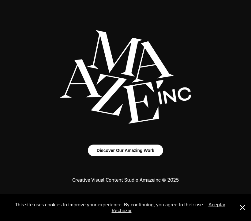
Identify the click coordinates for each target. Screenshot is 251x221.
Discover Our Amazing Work (125, 150)
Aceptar (216, 204)
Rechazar (122, 210)
